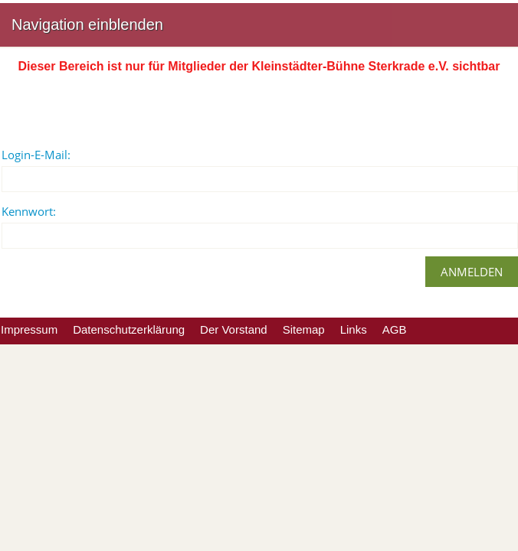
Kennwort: (29, 211)
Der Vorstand (233, 329)
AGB (394, 329)
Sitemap (304, 329)
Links (353, 329)
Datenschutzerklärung (129, 329)
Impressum (29, 329)
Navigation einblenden (87, 24)
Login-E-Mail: (36, 154)
